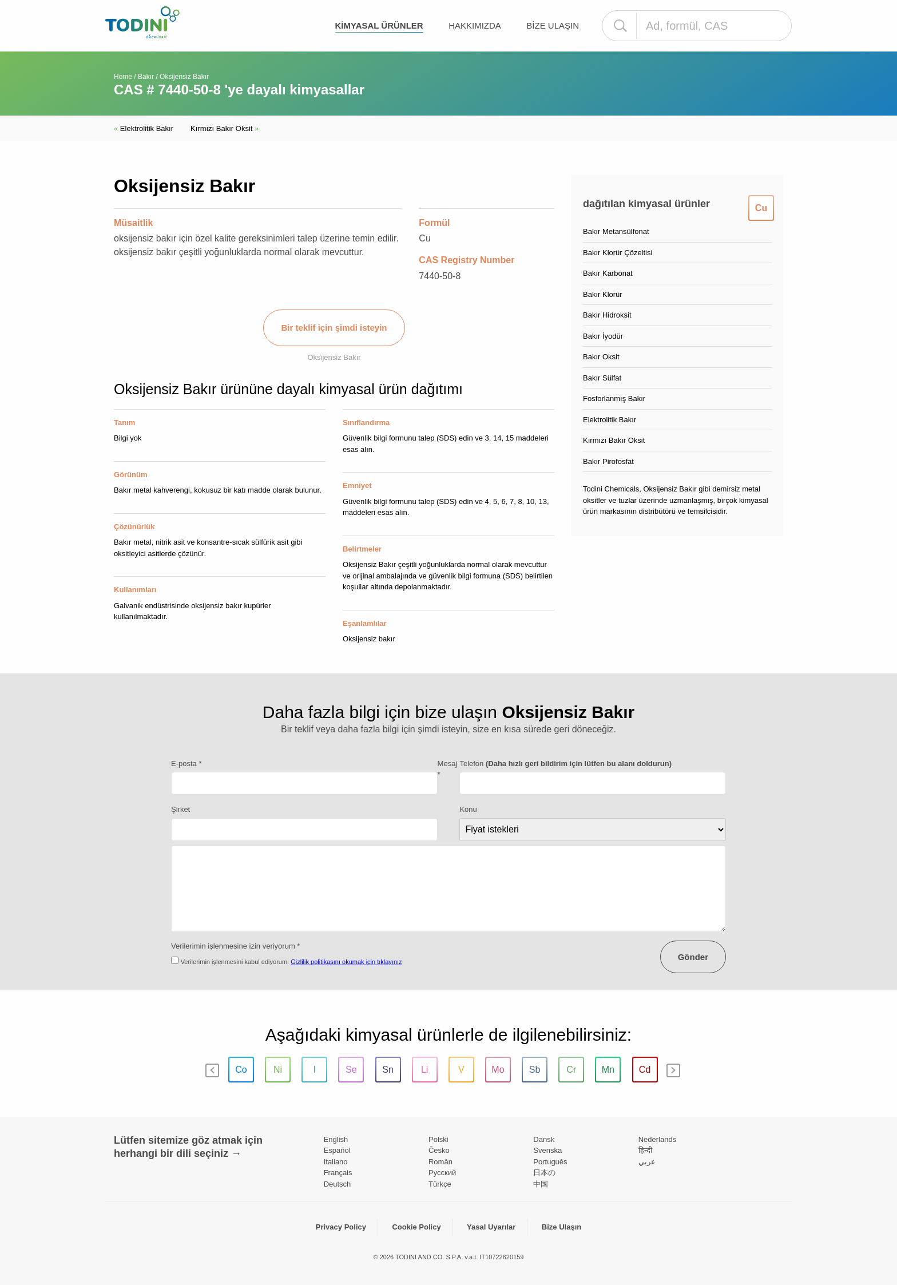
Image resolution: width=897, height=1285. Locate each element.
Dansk (543, 1139)
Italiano (336, 1161)
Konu (468, 809)
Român (440, 1161)
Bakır (146, 77)
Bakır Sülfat (602, 378)
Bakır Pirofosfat (608, 461)
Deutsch (337, 1184)
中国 (540, 1184)
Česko (439, 1150)
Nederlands (657, 1139)
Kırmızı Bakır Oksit (224, 128)
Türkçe (439, 1184)
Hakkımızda (475, 25)
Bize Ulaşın (552, 25)
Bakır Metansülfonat (616, 231)
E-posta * (186, 763)
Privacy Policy (341, 1227)
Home (123, 77)
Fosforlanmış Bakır (614, 398)
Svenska (547, 1150)
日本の (544, 1172)
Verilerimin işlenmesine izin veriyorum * (235, 946)
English (336, 1139)
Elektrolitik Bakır (143, 128)
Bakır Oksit (601, 356)
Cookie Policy (416, 1227)
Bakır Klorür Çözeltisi (617, 252)
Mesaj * (448, 769)
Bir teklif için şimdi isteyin (334, 327)
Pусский (442, 1172)
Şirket (180, 809)
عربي (647, 1161)
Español (337, 1150)
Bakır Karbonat (608, 273)
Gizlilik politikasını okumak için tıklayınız (346, 961)
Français (338, 1172)
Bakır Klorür (602, 294)
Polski (438, 1139)
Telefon (565, 763)
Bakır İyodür (603, 336)
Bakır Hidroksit (607, 315)
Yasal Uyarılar (491, 1227)
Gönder (693, 957)
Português (550, 1161)
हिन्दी (645, 1150)
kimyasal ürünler (379, 25)
